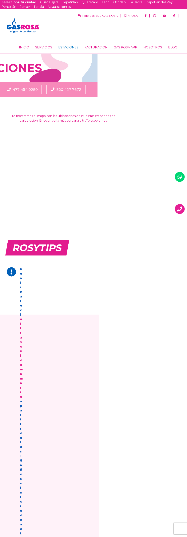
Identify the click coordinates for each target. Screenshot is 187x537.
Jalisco (149, 475)
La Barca (135, 2)
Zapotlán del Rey (159, 2)
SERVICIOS (43, 56)
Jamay (25, 7)
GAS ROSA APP (125, 56)
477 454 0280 (111, 97)
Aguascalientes (59, 7)
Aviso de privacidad (61, 476)
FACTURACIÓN (96, 56)
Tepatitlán (70, 2)
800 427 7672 (163, 97)
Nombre (136, 446)
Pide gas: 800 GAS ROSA (95, 15)
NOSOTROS (152, 56)
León (105, 2)
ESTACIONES (68, 56)
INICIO (24, 56)
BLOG (172, 56)
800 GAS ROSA (56, 366)
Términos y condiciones (91, 476)
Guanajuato (152, 485)
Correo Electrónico (142, 455)
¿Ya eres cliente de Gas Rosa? (149, 465)
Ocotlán (119, 2)
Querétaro (90, 2)
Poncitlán (9, 7)
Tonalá (39, 7)
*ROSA (130, 15)
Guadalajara (49, 2)
